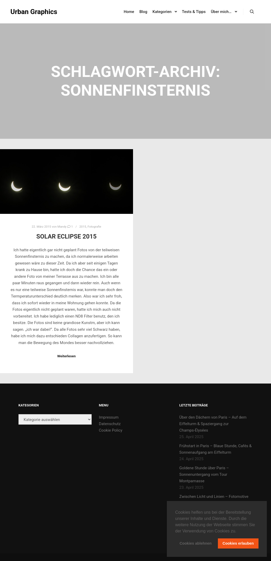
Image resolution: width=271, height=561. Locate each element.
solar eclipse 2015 (66, 236)
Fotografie (94, 226)
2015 (82, 226)
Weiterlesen (66, 356)
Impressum (108, 417)
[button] (238, 531)
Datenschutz (110, 423)
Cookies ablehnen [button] (196, 543)
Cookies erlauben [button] (238, 543)
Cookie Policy (110, 430)
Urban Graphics (33, 12)
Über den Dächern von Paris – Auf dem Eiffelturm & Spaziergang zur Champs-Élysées (213, 424)
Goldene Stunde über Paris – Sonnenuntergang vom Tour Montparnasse (204, 474)
